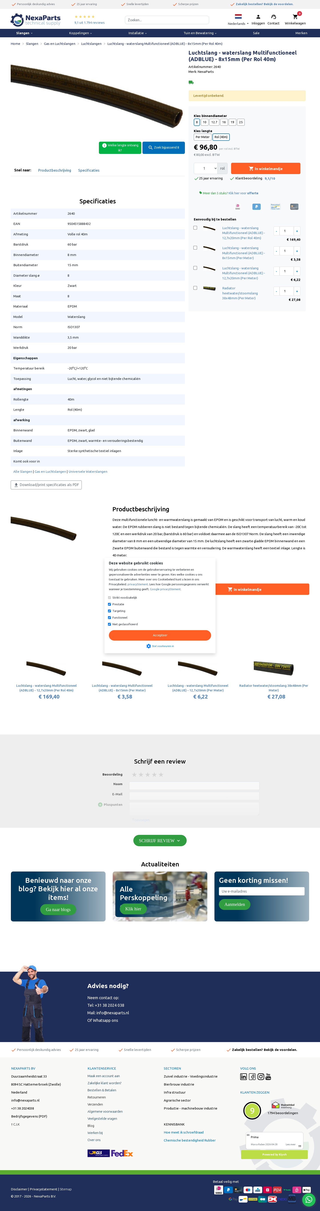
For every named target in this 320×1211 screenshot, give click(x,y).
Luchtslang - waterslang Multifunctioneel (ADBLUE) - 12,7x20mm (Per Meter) (243, 273)
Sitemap (66, 1189)
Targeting (118, 610)
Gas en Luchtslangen (50, 471)
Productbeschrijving (54, 170)
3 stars (148, 775)
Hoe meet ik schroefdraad (184, 1132)
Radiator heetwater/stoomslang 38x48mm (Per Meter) (240, 293)
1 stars (134, 775)
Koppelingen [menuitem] (80, 33)
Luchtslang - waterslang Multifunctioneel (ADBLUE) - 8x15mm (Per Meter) (243, 253)
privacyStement (138, 584)
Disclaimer (19, 1189)
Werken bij (95, 1133)
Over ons (94, 1140)
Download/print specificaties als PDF (46, 485)
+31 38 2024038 (22, 1108)
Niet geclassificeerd (125, 624)
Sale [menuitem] (256, 33)
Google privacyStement (165, 589)
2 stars (141, 775)
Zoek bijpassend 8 (163, 147)
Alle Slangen (22, 471)
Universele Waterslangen (87, 471)
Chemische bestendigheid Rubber (190, 1140)
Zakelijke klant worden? (104, 1083)
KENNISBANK (174, 1124)
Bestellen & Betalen (102, 1090)
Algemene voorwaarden (105, 1111)
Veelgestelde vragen (102, 1118)
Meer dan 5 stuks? (228, 193)
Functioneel (119, 617)
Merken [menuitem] (301, 33)
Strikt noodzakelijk (124, 597)
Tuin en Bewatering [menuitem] (200, 33)
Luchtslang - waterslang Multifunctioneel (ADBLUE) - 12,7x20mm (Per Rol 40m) (243, 233)
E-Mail (117, 794)
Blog (91, 1126)
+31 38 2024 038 (109, 1005)
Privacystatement (43, 1189)
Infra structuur (175, 1092)
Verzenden (95, 1104)
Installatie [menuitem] (137, 33)
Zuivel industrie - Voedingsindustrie (191, 1076)
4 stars (154, 775)
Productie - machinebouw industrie (190, 1108)
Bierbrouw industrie (179, 1084)
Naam (117, 784)
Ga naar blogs (58, 909)
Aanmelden (234, 904)
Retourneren (97, 1097)
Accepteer (160, 635)
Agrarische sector (177, 1100)
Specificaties (89, 170)
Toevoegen (141, 820)
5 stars (161, 775)
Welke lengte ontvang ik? (120, 147)
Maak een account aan (104, 1076)
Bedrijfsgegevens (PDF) (29, 1116)
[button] (238, 19)
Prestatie (118, 604)
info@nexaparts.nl (112, 1012)
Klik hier (133, 908)
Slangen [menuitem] (24, 33)
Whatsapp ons (105, 1020)
